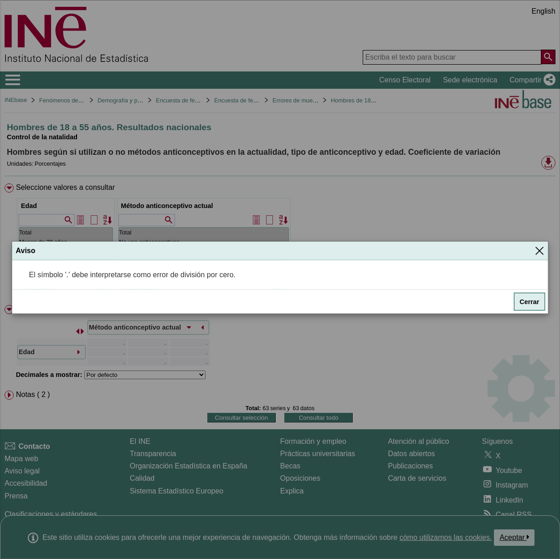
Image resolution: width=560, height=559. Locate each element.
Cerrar (529, 301)
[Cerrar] (539, 250)
